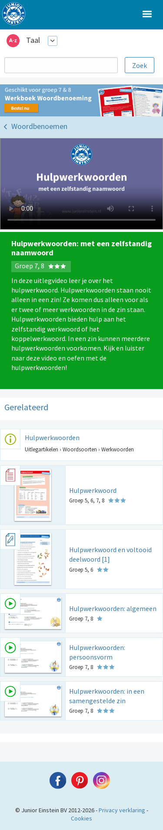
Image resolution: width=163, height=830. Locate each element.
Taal (33, 40)
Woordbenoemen (39, 126)
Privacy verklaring (122, 810)
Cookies (81, 818)
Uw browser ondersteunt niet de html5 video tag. (81, 184)
